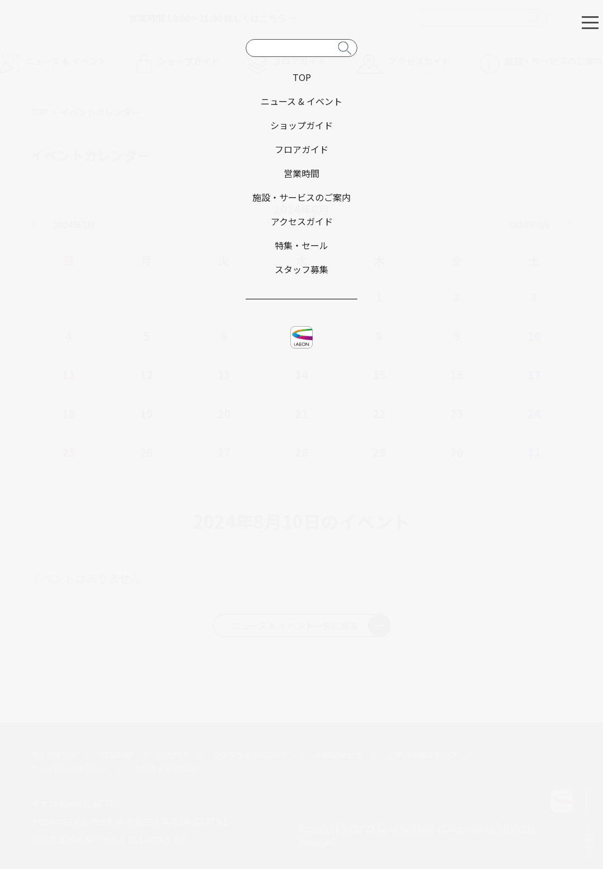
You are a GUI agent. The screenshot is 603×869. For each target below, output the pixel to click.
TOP (39, 111)
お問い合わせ (338, 754)
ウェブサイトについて (252, 754)
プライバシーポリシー (69, 768)
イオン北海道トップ (422, 754)
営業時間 (117, 754)
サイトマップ (53, 754)
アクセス (172, 754)
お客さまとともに (164, 768)
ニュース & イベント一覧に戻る (311, 625)
